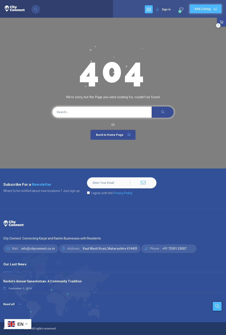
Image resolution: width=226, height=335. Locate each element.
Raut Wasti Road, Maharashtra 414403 (110, 248)
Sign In (163, 9)
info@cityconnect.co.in (38, 248)
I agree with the (109, 193)
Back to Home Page (113, 134)
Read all (12, 304)
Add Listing (205, 9)
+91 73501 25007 (174, 248)
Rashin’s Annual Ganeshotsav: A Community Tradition (42, 281)
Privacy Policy (122, 193)
